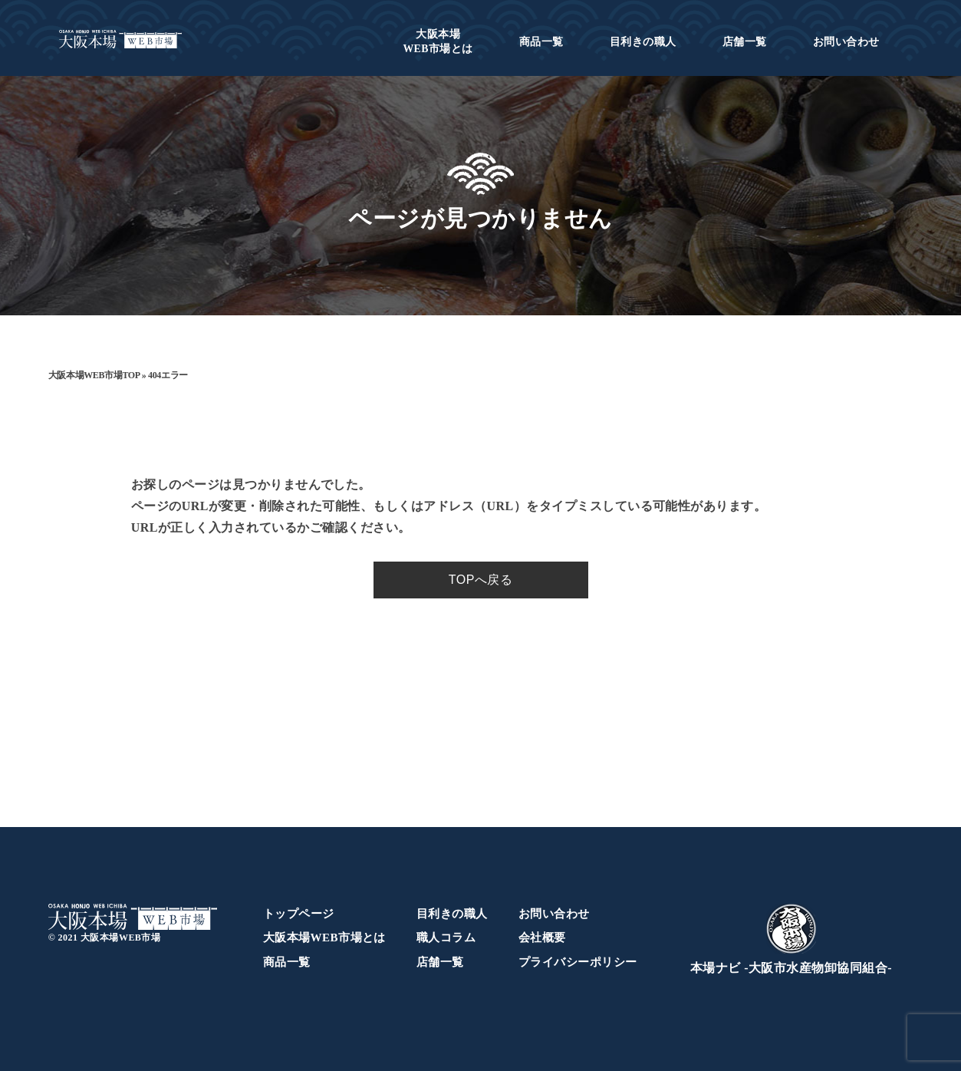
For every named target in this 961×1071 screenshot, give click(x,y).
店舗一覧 (744, 42)
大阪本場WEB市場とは (324, 937)
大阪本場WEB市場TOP (94, 375)
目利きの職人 (643, 42)
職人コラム (446, 937)
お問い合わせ (846, 42)
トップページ (298, 914)
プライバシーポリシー (577, 962)
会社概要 (542, 937)
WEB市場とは (438, 41)
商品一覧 (541, 42)
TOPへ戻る (480, 579)
